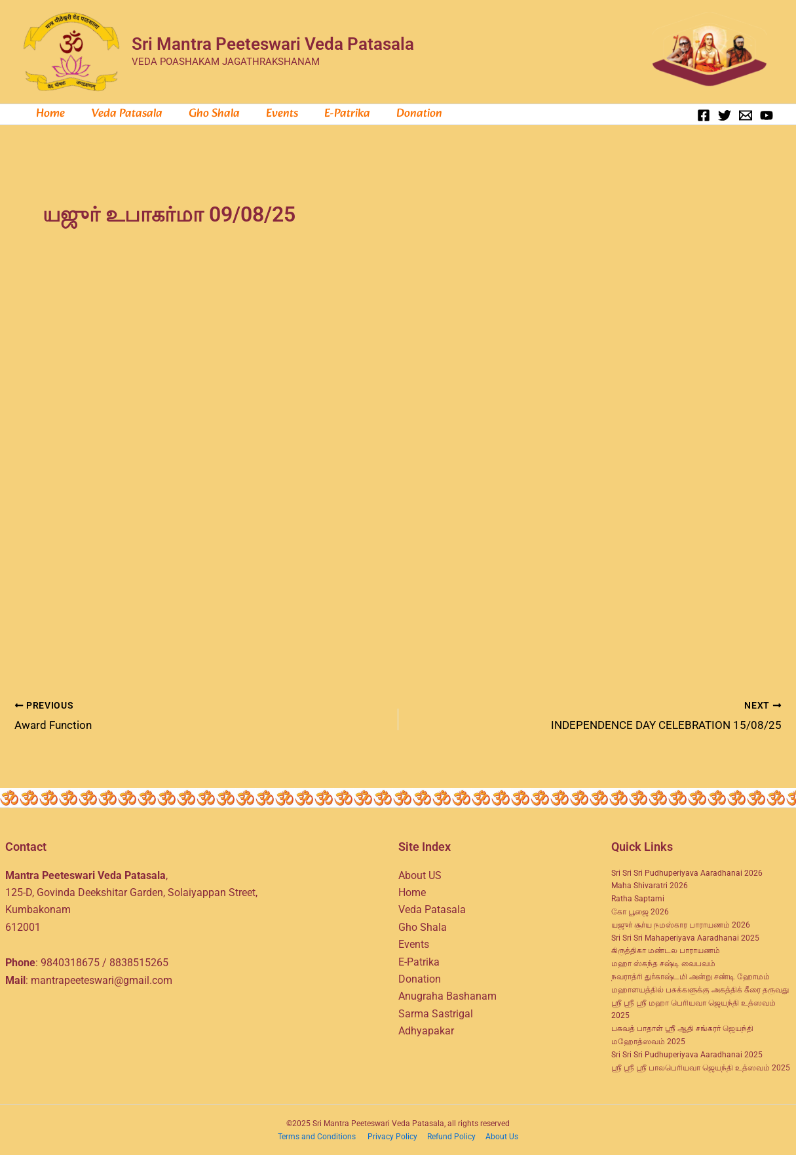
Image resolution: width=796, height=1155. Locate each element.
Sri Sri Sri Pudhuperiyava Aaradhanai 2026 (687, 871)
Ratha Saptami (637, 897)
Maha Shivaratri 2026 (649, 884)
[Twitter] (724, 115)
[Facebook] (703, 115)
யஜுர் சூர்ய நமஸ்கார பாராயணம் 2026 (680, 923)
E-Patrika (419, 960)
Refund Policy (452, 1135)
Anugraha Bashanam (447, 995)
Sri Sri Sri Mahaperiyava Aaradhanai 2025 (685, 936)
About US (420, 873)
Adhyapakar (426, 1029)
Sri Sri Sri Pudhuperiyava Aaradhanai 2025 (687, 1052)
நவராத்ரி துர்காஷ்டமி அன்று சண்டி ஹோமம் (690, 974)
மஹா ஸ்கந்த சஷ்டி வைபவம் (663, 962)
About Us (501, 1135)
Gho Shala (207, 114)
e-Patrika (335, 114)
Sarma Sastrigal (435, 1012)
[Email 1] (745, 115)
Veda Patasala (123, 114)
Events (273, 114)
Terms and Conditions (318, 1135)
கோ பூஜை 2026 (640, 909)
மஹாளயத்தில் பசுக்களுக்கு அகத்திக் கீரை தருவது (700, 987)
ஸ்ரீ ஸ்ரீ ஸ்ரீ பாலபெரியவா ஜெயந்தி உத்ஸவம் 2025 (700, 1065)
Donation (405, 114)
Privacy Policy (393, 1135)
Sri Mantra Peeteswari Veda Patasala (273, 44)
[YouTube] (766, 115)
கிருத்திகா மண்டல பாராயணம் (665, 949)
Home (49, 114)
